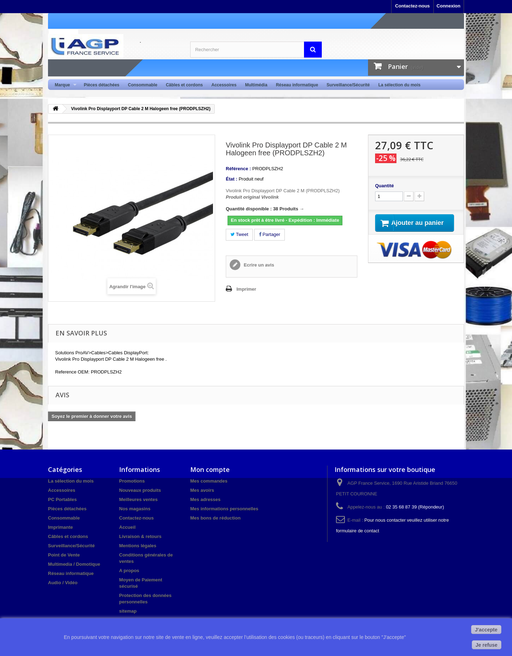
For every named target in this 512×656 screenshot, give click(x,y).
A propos (129, 570)
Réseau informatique (297, 84)
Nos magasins (134, 508)
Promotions (132, 481)
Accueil (127, 527)
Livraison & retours (140, 536)
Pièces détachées (101, 84)
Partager (269, 234)
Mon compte (210, 469)
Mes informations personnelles (224, 508)
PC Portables (62, 499)
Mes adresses (205, 499)
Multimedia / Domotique (74, 564)
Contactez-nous (412, 6)
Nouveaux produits (140, 490)
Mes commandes (209, 481)
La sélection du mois (399, 84)
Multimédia (256, 84)
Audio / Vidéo (63, 582)
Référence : (238, 168)
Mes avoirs (202, 490)
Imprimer (246, 289)
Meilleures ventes (138, 499)
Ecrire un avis (258, 265)
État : (232, 179)
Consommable (143, 84)
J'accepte (486, 630)
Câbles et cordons (184, 84)
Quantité (384, 185)
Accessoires (223, 84)
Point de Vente (64, 555)
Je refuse (486, 645)
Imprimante (60, 527)
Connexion (448, 6)
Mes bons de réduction (215, 518)
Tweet (239, 234)
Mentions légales (137, 545)
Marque (63, 85)
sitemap (128, 611)
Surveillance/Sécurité (348, 84)
